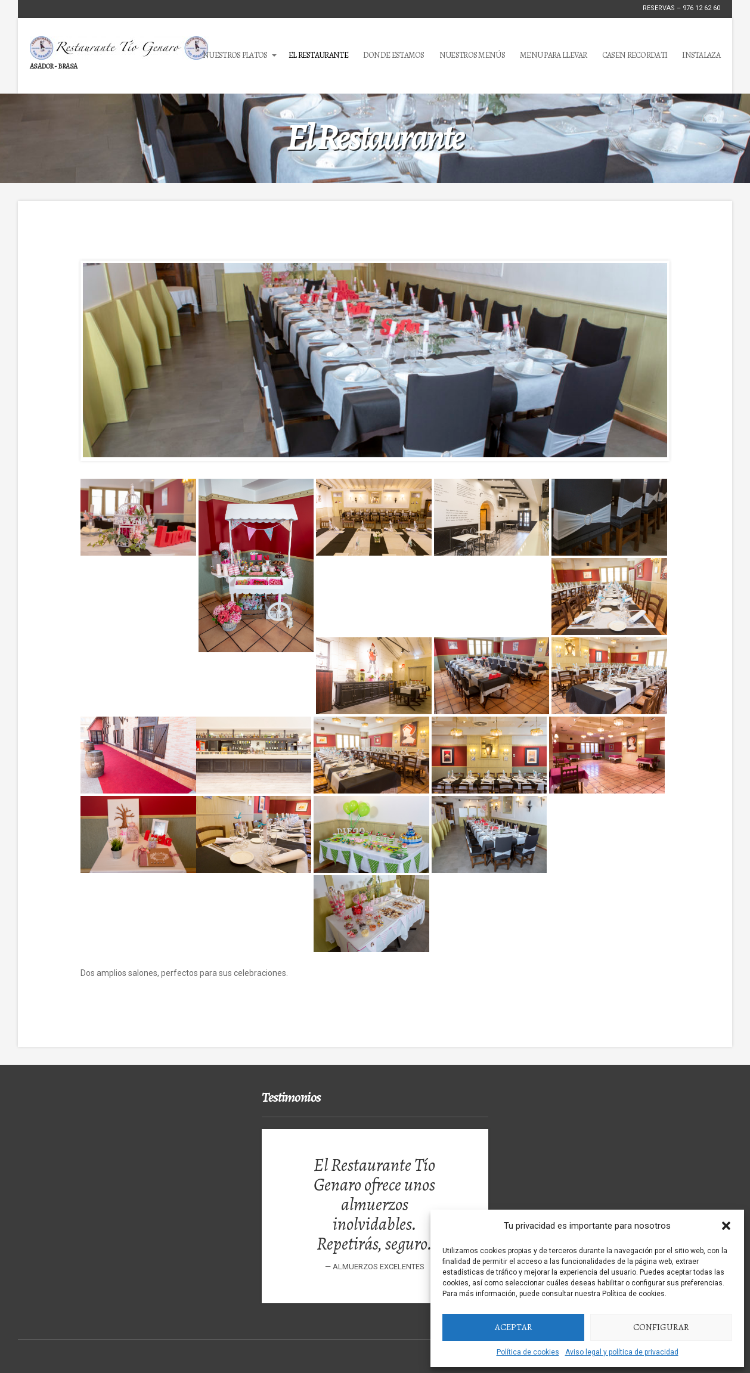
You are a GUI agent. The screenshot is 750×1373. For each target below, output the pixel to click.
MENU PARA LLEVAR (553, 55)
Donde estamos (393, 55)
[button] (726, 1226)
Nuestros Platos (235, 55)
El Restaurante (318, 55)
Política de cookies (528, 1352)
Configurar (661, 1327)
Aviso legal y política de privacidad (621, 1352)
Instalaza (701, 55)
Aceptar (513, 1327)
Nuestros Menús (472, 55)
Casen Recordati (635, 55)
